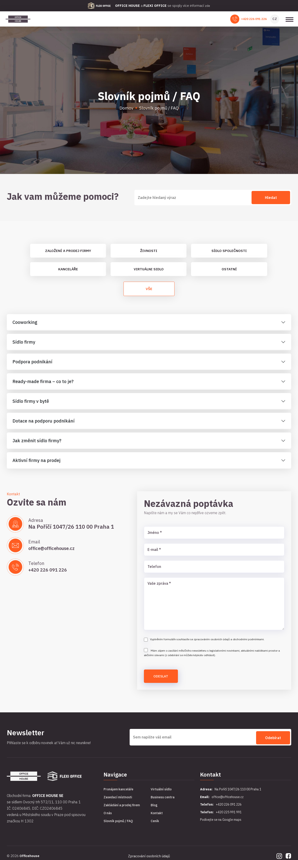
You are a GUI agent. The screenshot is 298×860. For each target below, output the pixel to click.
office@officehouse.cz (56, 552)
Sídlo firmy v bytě (30, 405)
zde (207, 5)
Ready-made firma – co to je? (43, 385)
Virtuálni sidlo (148, 271)
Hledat (271, 198)
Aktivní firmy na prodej (36, 464)
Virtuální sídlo (161, 794)
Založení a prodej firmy (68, 252)
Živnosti (148, 252)
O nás (108, 817)
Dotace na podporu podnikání (43, 425)
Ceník (155, 825)
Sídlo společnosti (229, 252)
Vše (149, 292)
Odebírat (273, 741)
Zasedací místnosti (118, 801)
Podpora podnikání (32, 366)
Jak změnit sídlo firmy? (36, 445)
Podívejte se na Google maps (220, 824)
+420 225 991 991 (229, 816)
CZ (274, 19)
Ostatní (229, 271)
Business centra (162, 801)
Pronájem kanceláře (118, 794)
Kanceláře (68, 271)
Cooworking (24, 326)
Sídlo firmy (23, 346)
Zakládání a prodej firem (122, 809)
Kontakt (157, 817)
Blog (154, 809)
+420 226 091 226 (254, 20)
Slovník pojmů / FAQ (118, 825)
